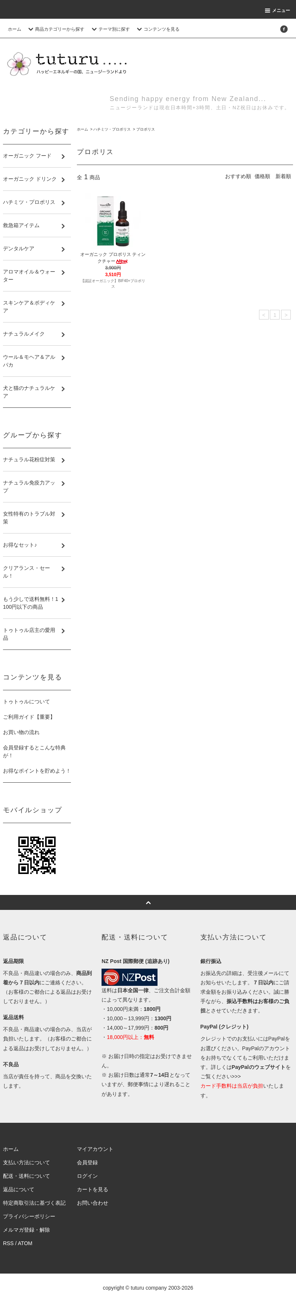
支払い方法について (26, 1162)
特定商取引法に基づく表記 (34, 1203)
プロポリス (145, 129)
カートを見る (92, 1189)
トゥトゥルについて (26, 702)
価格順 (262, 176)
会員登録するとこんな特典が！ (34, 751)
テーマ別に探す (110, 29)
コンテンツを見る (157, 29)
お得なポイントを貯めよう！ (37, 771)
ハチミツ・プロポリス (112, 129)
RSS (8, 1243)
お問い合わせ (92, 1203)
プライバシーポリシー (29, 1216)
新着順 (283, 176)
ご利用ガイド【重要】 (29, 717)
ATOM (25, 1243)
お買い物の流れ (21, 732)
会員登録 (87, 1162)
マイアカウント (95, 1149)
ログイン (87, 1176)
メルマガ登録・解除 (26, 1230)
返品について (18, 1189)
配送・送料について (26, 1176)
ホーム (14, 29)
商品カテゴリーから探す (55, 29)
